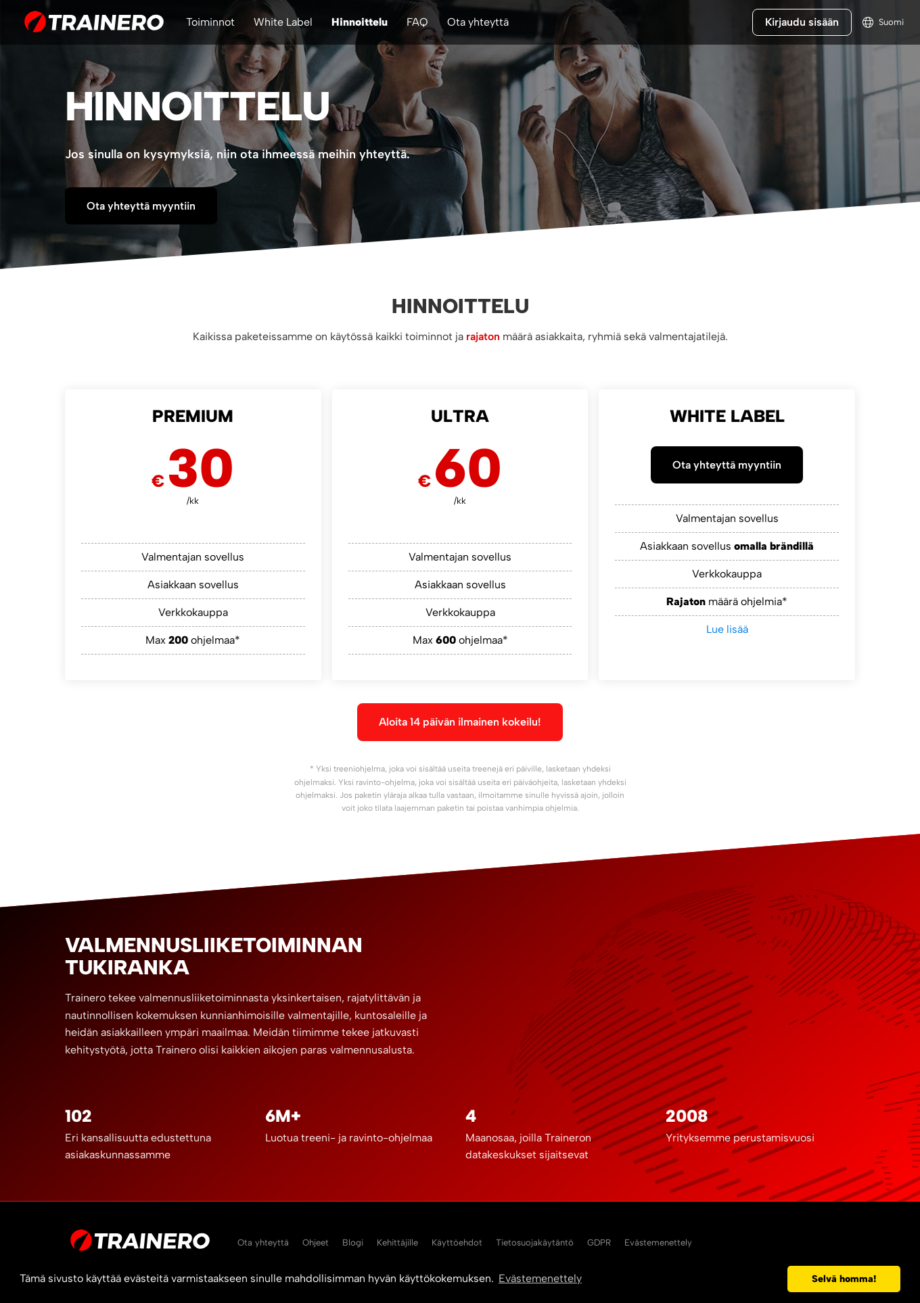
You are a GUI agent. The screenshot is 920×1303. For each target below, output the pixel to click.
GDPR (599, 1242)
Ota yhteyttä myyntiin (141, 205)
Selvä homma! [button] (844, 1279)
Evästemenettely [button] (540, 1278)
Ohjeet (315, 1242)
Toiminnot (210, 22)
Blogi (352, 1242)
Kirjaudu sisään (802, 22)
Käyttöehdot (457, 1242)
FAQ (417, 22)
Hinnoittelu (359, 22)
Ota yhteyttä (478, 22)
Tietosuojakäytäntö (535, 1242)
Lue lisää (727, 629)
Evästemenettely (658, 1242)
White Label (283, 22)
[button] (773, 1279)
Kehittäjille (397, 1242)
